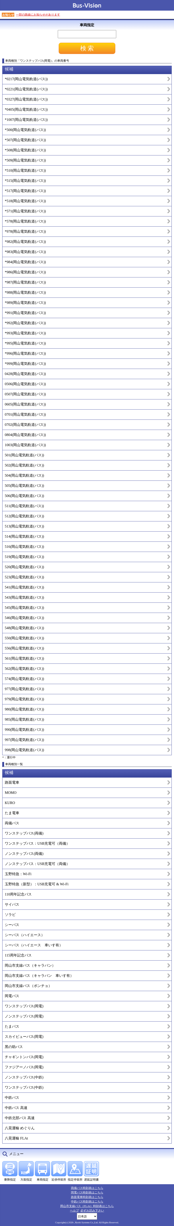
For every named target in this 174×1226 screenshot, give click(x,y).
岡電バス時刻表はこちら (87, 1192)
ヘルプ (74, 1210)
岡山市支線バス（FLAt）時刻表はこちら (87, 1206)
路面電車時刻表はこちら (87, 1197)
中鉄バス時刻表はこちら (87, 1201)
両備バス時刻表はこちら (87, 1188)
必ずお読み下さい (92, 1210)
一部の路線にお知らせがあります (38, 14)
